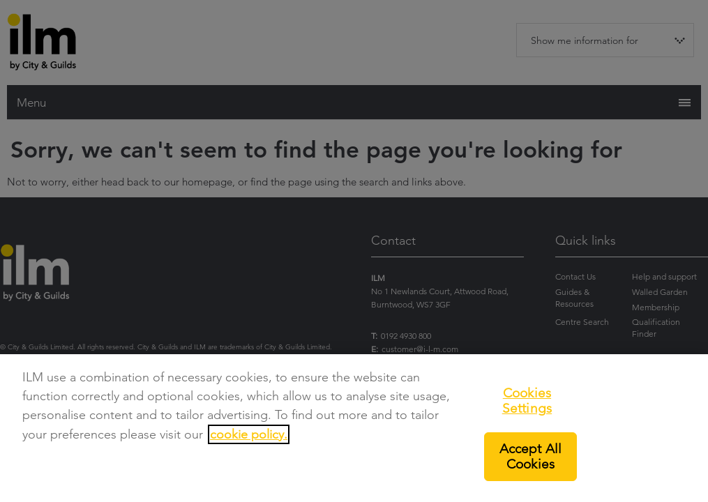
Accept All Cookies (530, 456)
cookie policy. (248, 434)
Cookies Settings (527, 400)
